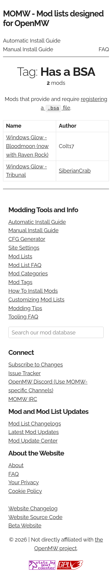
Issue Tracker (24, 373)
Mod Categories (28, 273)
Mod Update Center (33, 440)
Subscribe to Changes (35, 364)
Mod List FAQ (25, 264)
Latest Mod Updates (33, 432)
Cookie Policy (25, 491)
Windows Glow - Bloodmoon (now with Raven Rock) (27, 146)
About (16, 465)
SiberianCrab (75, 170)
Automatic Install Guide (32, 40)
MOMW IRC (22, 399)
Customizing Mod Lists (36, 299)
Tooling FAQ (23, 316)
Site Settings (23, 247)
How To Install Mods (33, 290)
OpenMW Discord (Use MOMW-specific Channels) (48, 385)
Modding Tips (25, 307)
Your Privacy (23, 482)
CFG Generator (26, 239)
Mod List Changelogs (34, 423)
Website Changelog (33, 508)
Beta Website (25, 525)
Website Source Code (35, 517)
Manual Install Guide (28, 49)
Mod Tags (20, 282)
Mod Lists (20, 256)
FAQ (104, 49)
